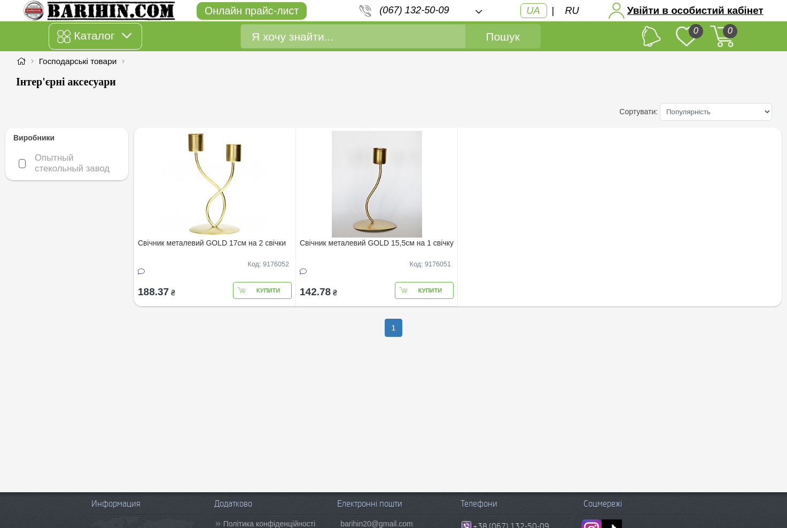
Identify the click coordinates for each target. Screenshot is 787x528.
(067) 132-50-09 (414, 10)
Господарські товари (78, 61)
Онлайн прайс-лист (252, 11)
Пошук (502, 36)
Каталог (94, 36)
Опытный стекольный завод (71, 163)
